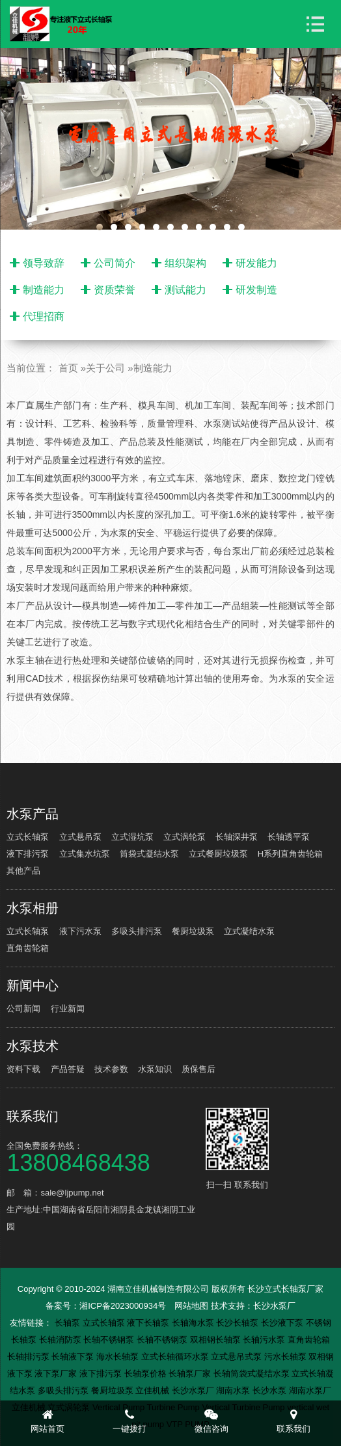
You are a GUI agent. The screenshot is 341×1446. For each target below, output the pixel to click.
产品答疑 (68, 1069)
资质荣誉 (114, 289)
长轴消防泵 (61, 1340)
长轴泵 (69, 1323)
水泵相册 (33, 908)
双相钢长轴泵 (216, 1340)
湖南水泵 (234, 1390)
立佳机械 (153, 1390)
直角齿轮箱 (28, 948)
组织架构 (185, 263)
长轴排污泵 (29, 1356)
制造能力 (43, 289)
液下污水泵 (80, 931)
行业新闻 (68, 1008)
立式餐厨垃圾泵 (218, 854)
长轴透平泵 (288, 837)
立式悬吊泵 (80, 837)
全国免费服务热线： (105, 1156)
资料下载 (23, 1069)
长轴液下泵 (73, 1356)
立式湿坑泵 (132, 837)
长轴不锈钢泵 (110, 1340)
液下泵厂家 (56, 1373)
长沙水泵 (270, 1390)
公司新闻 (23, 1008)
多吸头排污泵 (136, 931)
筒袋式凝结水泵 (149, 854)
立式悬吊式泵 (237, 1356)
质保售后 (198, 1069)
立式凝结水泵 (249, 931)
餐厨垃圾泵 (193, 931)
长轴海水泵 (194, 1323)
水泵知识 (155, 1069)
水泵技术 (33, 1046)
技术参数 (111, 1069)
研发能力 (256, 263)
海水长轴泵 (118, 1356)
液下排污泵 (28, 854)
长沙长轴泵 (238, 1323)
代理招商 (43, 316)
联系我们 (33, 1116)
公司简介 (114, 263)
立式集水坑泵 (84, 854)
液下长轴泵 (149, 1323)
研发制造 (256, 289)
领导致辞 (43, 263)
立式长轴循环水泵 (176, 1356)
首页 (68, 367)
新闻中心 (33, 985)
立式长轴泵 (28, 837)
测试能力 (185, 289)
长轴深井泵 (236, 837)
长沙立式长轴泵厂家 (285, 1289)
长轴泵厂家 (191, 1373)
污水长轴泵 (286, 1356)
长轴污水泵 (265, 1340)
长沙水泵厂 (274, 1306)
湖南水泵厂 (310, 1390)
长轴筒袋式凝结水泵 (252, 1373)
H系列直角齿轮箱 (290, 854)
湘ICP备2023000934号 (122, 1306)
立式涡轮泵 (184, 837)
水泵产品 (33, 814)
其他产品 (23, 871)
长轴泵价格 (146, 1373)
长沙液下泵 (283, 1323)
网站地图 (191, 1306)
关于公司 (105, 367)
